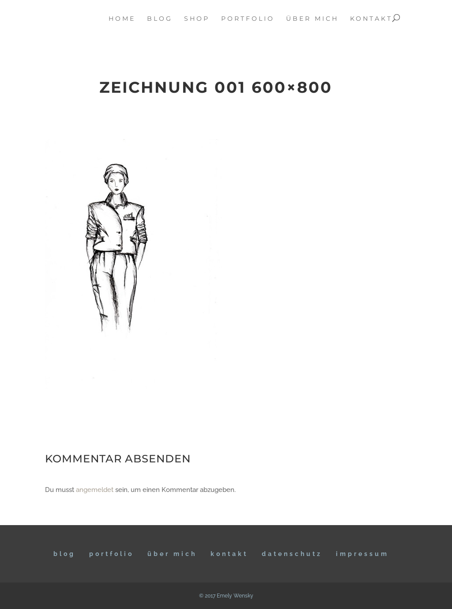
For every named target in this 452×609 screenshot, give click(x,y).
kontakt (371, 19)
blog (160, 19)
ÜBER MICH (172, 553)
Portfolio (111, 553)
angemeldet (94, 490)
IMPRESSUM (362, 553)
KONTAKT (229, 553)
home (122, 19)
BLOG (64, 553)
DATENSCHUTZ (292, 553)
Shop (197, 19)
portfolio (248, 19)
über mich (312, 19)
